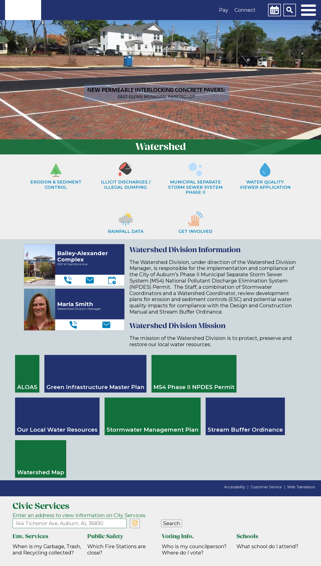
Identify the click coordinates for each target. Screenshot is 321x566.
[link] (23, 10)
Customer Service (266, 487)
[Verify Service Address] (135, 523)
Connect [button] (245, 10)
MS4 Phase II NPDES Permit (193, 387)
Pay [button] (223, 10)
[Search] (289, 10)
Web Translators (301, 487)
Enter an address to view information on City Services (79, 515)
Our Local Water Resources (57, 429)
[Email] (89, 280)
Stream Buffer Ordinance (245, 429)
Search (171, 523)
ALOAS (27, 387)
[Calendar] (274, 10)
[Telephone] (67, 280)
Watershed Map (40, 472)
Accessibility (234, 487)
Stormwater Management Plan (153, 429)
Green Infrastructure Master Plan (95, 387)
